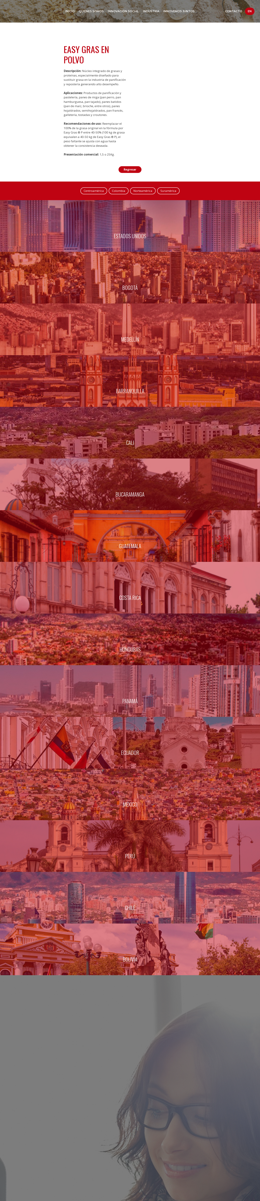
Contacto (233, 11)
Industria (151, 11)
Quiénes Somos (91, 11)
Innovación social (123, 11)
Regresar (130, 170)
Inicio (70, 11)
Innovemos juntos (179, 11)
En (250, 11)
